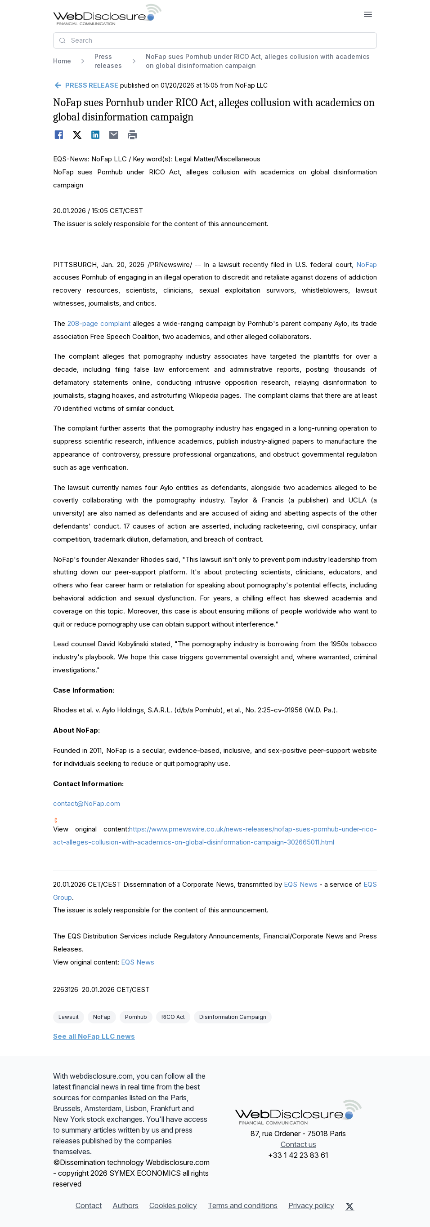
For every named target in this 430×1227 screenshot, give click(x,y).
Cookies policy (173, 1205)
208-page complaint (98, 323)
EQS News (300, 884)
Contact (89, 1205)
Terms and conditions (243, 1205)
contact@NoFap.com (86, 803)
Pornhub (136, 1017)
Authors (125, 1205)
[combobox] (215, 40)
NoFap (366, 264)
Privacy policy (311, 1205)
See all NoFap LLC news (94, 1036)
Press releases (108, 61)
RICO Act (173, 1017)
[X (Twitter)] (349, 1206)
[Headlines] (107, 14)
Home (62, 61)
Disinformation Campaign (232, 1017)
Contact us (298, 1144)
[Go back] (85, 85)
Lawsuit (68, 1017)
